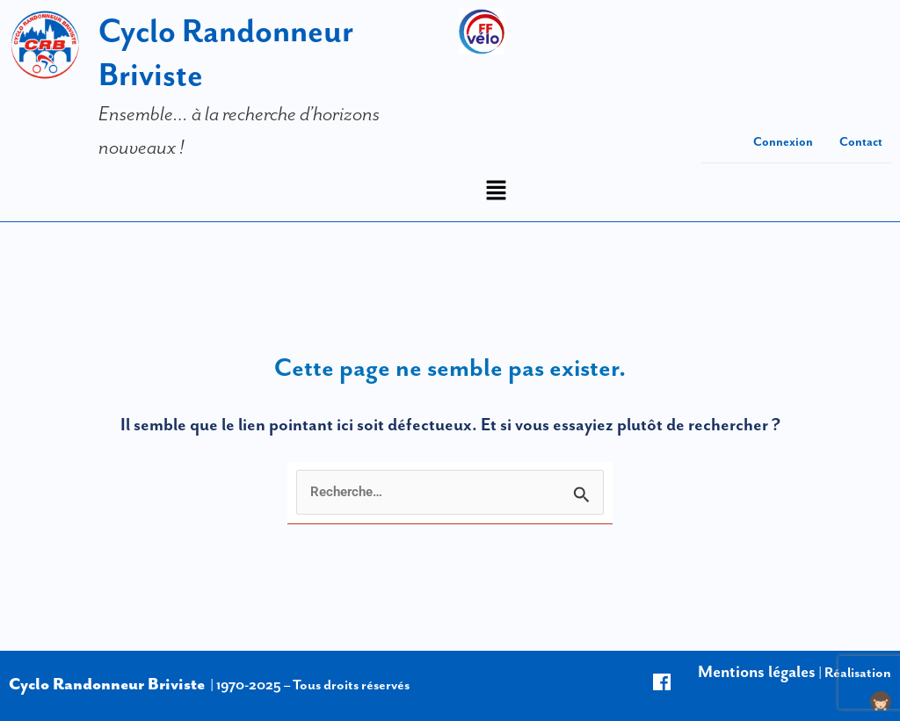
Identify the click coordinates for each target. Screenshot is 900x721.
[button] (495, 192)
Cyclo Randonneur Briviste (107, 684)
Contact (860, 141)
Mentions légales (757, 671)
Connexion (783, 141)
